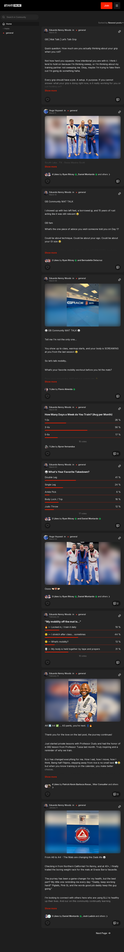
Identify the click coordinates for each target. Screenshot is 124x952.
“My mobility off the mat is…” (63, 617)
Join (106, 5)
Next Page (103, 929)
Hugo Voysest (56, 110)
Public (6, 29)
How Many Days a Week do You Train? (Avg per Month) (78, 410)
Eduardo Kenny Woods (60, 30)
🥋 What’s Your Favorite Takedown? (67, 467)
